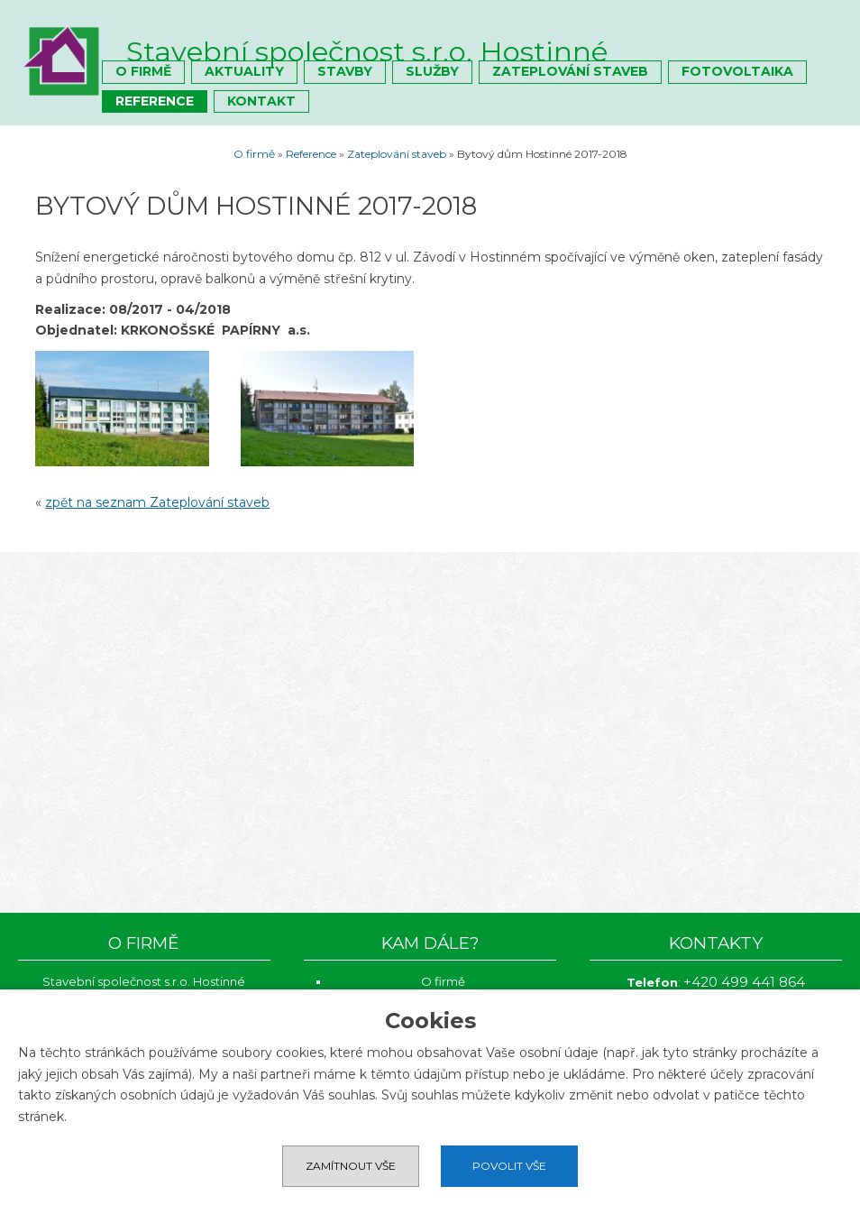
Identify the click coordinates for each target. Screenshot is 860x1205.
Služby (432, 71)
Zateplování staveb (570, 71)
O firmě (143, 71)
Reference (154, 101)
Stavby (344, 71)
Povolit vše (509, 1166)
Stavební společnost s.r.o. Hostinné (367, 51)
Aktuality (244, 71)
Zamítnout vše (351, 1166)
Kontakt (261, 101)
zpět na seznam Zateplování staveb (157, 502)
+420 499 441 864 (744, 981)
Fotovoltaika (737, 71)
